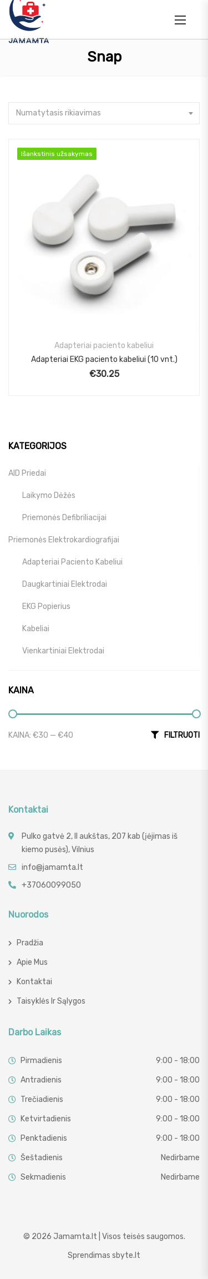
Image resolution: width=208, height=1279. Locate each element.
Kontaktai (34, 981)
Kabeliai (35, 628)
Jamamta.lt (75, 1236)
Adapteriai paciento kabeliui (104, 345)
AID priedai (27, 473)
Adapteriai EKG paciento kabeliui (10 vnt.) (104, 359)
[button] (180, 19)
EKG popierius (46, 606)
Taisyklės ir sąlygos (51, 1001)
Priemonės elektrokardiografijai (63, 540)
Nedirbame (180, 1157)
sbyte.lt (126, 1255)
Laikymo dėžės (48, 495)
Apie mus (32, 962)
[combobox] (104, 113)
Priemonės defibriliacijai (64, 517)
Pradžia (30, 943)
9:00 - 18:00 (178, 1060)
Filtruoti (182, 735)
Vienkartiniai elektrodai (63, 651)
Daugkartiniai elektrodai (64, 584)
